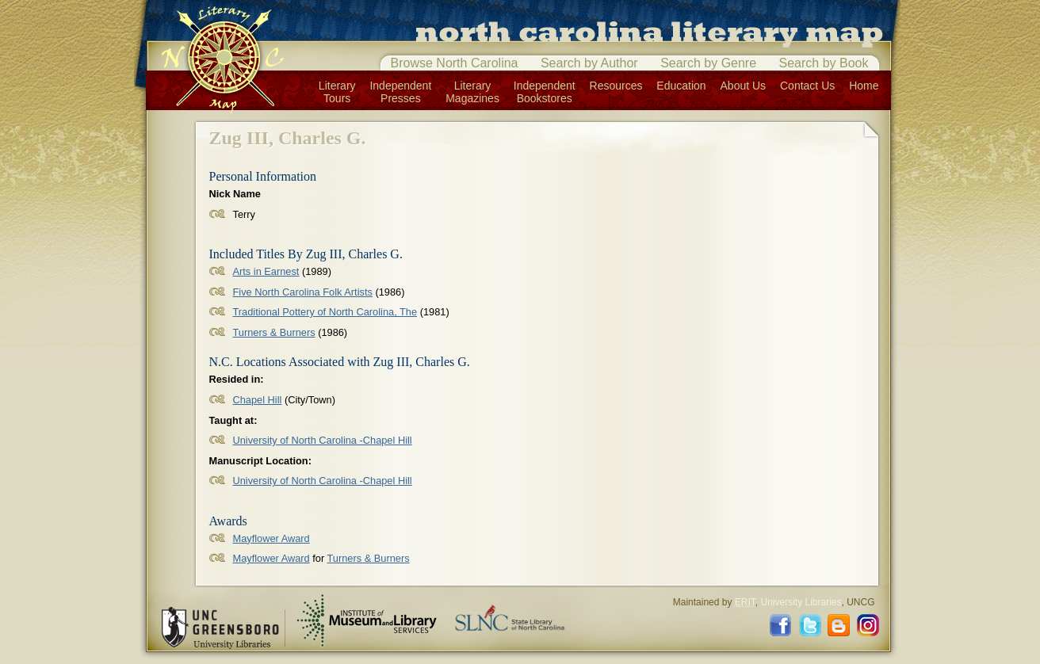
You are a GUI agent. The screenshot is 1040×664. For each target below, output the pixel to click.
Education (680, 85)
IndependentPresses (400, 92)
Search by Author (589, 63)
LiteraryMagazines (472, 92)
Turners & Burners (274, 332)
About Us (744, 85)
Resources (616, 85)
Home (863, 85)
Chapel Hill (257, 400)
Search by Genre (708, 63)
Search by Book (824, 63)
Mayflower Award (271, 538)
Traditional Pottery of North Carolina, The (325, 312)
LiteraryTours (337, 92)
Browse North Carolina (454, 63)
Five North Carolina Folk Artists (303, 292)
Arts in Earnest (266, 271)
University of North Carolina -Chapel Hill (322, 440)
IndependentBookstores (544, 92)
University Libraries (800, 602)
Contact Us (807, 85)
